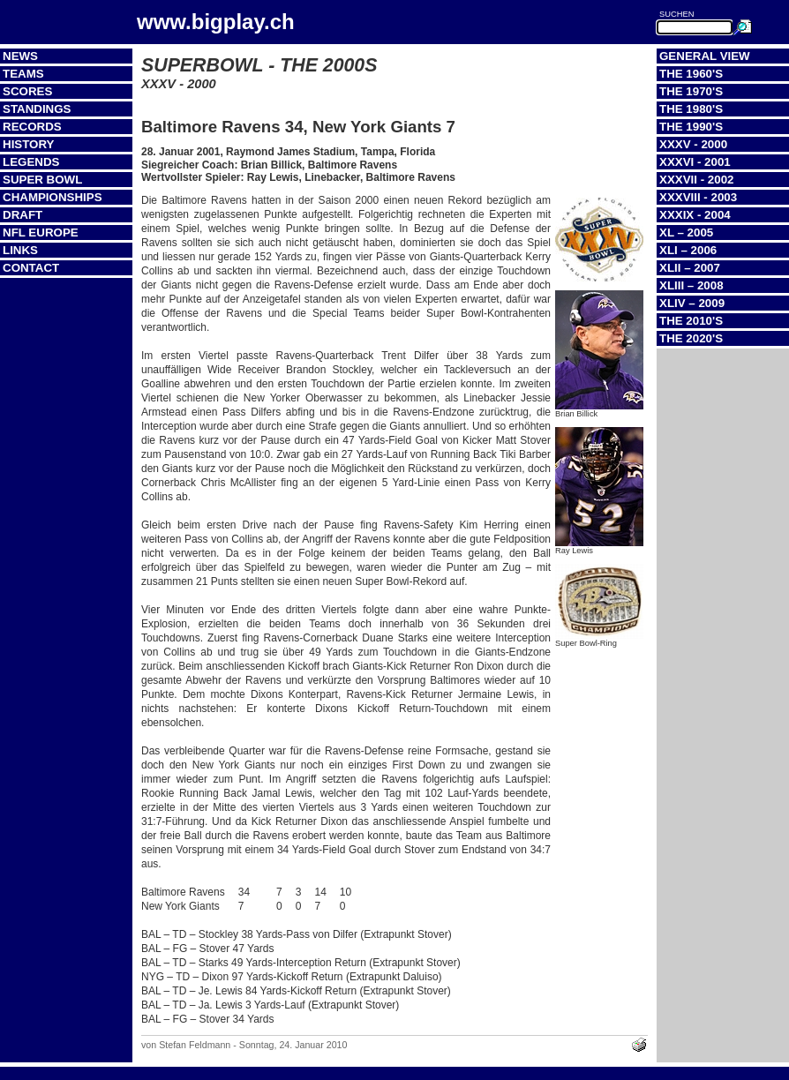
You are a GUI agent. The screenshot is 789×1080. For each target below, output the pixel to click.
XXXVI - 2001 (695, 162)
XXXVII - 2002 (696, 179)
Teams (23, 73)
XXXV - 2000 (693, 144)
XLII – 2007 (689, 267)
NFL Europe (41, 232)
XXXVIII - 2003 (698, 197)
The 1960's (691, 73)
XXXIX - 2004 (695, 214)
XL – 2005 (686, 232)
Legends (31, 162)
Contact (31, 267)
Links (20, 250)
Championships (52, 197)
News (20, 56)
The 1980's (691, 109)
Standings (37, 109)
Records (32, 126)
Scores (27, 91)
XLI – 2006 (688, 250)
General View (704, 56)
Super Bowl (42, 179)
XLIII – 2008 (691, 285)
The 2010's (691, 320)
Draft (22, 214)
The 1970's (691, 91)
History (29, 144)
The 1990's (691, 126)
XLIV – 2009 (692, 303)
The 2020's (691, 338)
